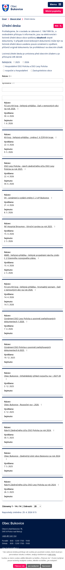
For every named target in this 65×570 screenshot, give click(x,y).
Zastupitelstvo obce (42, 70)
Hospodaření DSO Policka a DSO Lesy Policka (26, 66)
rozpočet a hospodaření (16, 70)
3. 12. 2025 (9, 386)
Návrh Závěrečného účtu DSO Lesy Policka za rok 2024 (32, 484)
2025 (17, 62)
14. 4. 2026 (9, 297)
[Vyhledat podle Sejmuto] (32, 98)
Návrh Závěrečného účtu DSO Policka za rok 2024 (29, 430)
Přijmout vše (20, 566)
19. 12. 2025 (9, 357)
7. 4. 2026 (8, 329)
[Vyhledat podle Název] (32, 80)
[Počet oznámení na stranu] (37, 506)
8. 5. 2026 (8, 212)
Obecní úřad (15, 19)
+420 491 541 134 (9, 536)
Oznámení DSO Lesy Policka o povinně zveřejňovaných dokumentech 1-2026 (29, 320)
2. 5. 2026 (8, 241)
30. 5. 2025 (9, 437)
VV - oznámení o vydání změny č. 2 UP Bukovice (28, 197)
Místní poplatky (53, 11)
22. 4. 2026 (9, 144)
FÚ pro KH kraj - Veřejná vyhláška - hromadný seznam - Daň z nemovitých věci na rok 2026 (32, 288)
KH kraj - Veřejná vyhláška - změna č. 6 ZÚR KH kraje (30, 137)
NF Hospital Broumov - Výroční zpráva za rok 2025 (30, 226)
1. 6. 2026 (8, 123)
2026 (27, 62)
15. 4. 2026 (9, 233)
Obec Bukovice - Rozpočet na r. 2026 (23, 404)
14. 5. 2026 (9, 304)
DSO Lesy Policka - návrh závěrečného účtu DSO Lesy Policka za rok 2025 (29, 167)
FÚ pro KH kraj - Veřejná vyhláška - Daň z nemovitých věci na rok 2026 (31, 107)
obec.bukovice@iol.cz (10, 548)
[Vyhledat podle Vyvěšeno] (32, 89)
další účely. (52, 554)
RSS (58, 25)
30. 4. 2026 (9, 116)
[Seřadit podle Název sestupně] (11, 76)
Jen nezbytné (33, 566)
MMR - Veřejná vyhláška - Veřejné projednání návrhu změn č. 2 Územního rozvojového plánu (31, 256)
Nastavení (46, 566)
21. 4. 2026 (9, 205)
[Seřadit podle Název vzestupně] (11, 75)
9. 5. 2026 (8, 152)
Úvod (4, 19)
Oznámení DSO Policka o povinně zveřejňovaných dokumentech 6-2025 (27, 349)
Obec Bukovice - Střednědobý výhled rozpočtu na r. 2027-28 (32, 377)
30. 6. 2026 (9, 183)
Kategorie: (7, 62)
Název (6, 76)
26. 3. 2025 (9, 492)
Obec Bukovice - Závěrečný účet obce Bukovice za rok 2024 (32, 457)
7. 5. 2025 (8, 466)
